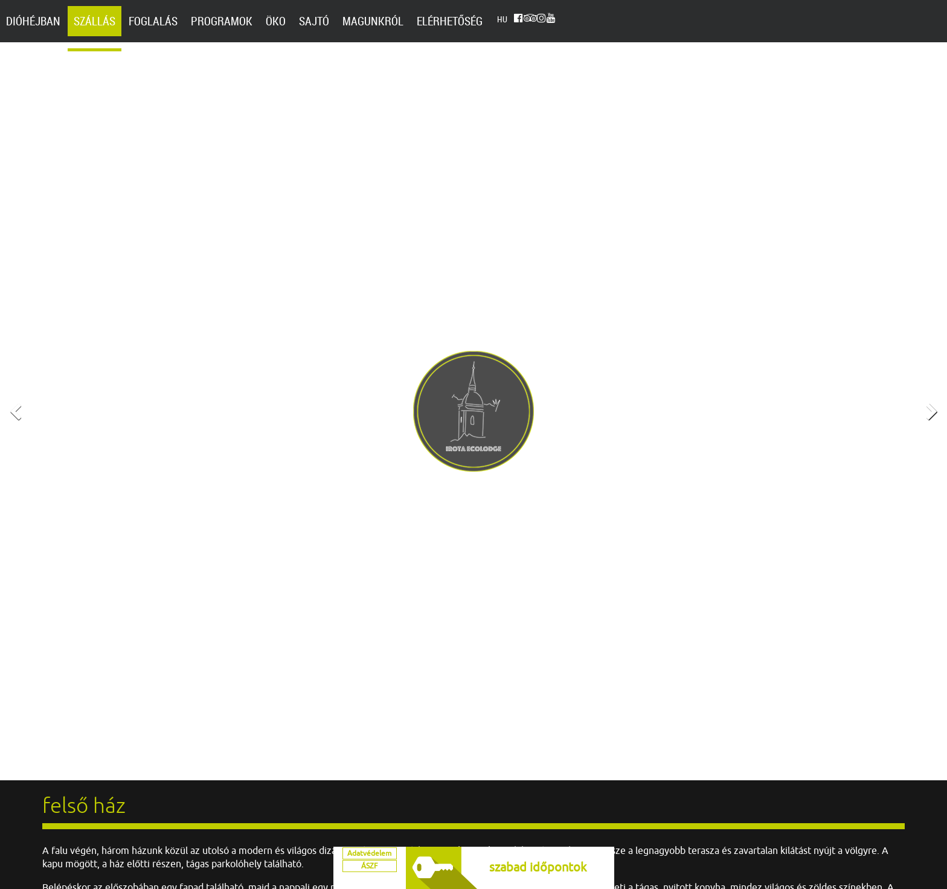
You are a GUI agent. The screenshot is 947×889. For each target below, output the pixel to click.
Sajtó (314, 21)
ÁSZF (369, 877)
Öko (276, 21)
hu (502, 21)
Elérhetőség (450, 21)
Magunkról (372, 21)
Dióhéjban (33, 21)
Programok (221, 21)
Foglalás (153, 21)
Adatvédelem (369, 859)
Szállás (94, 21)
